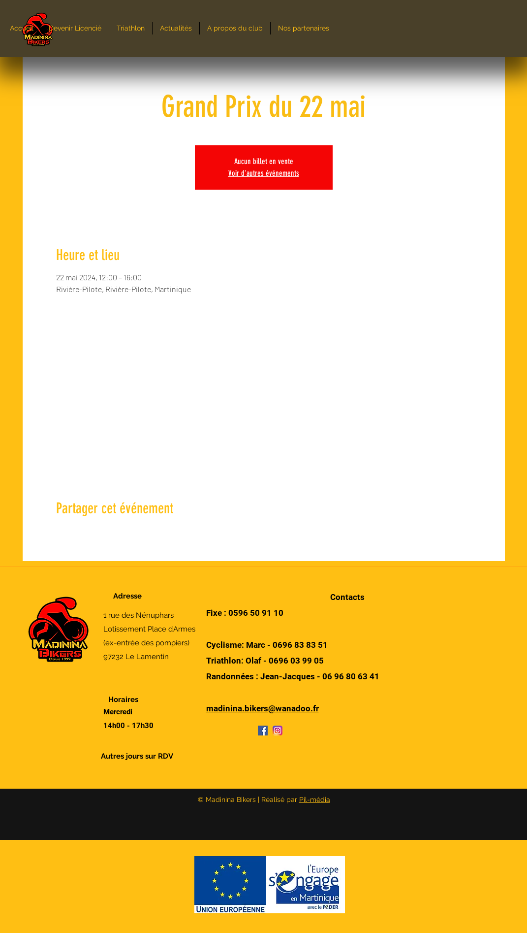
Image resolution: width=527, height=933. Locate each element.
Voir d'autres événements (263, 173)
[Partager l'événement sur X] (85, 535)
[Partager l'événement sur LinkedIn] (109, 535)
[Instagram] (277, 730)
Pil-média (314, 799)
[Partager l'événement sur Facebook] (60, 535)
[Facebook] (263, 730)
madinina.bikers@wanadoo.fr (262, 708)
